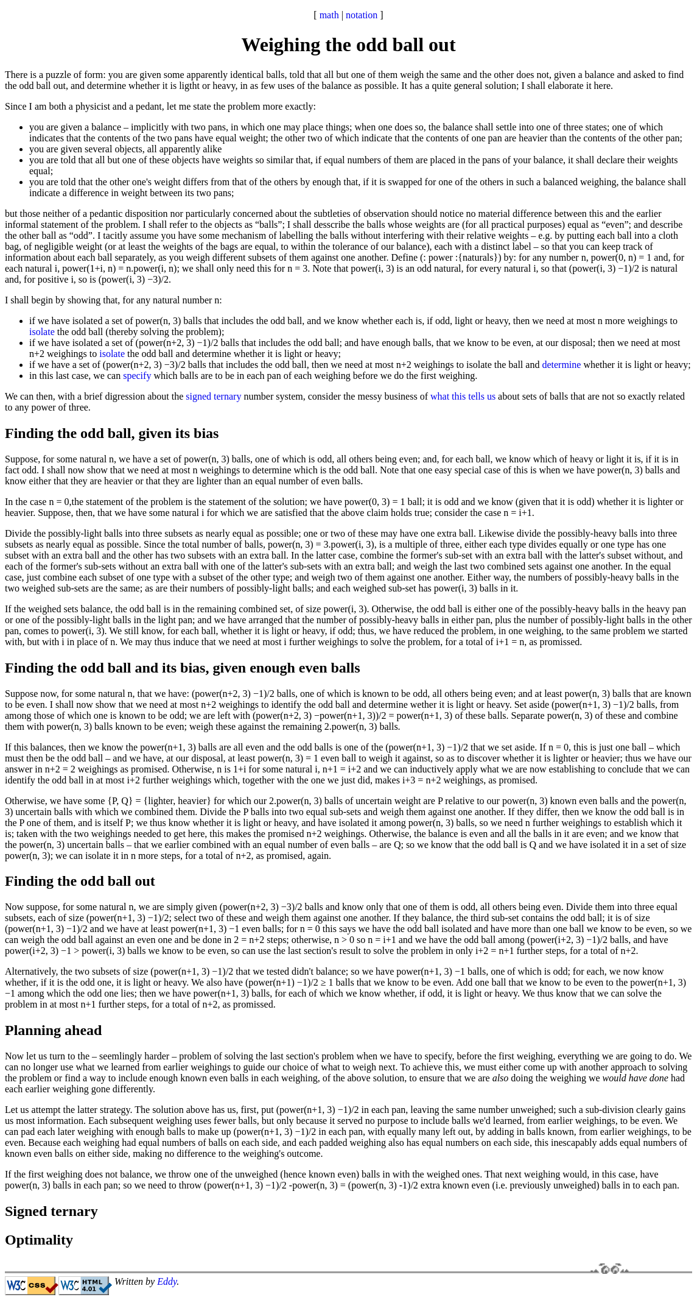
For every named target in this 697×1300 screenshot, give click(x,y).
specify (137, 375)
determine (561, 364)
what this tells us (463, 396)
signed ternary (213, 396)
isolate (42, 332)
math (329, 15)
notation (361, 15)
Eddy (167, 1281)
